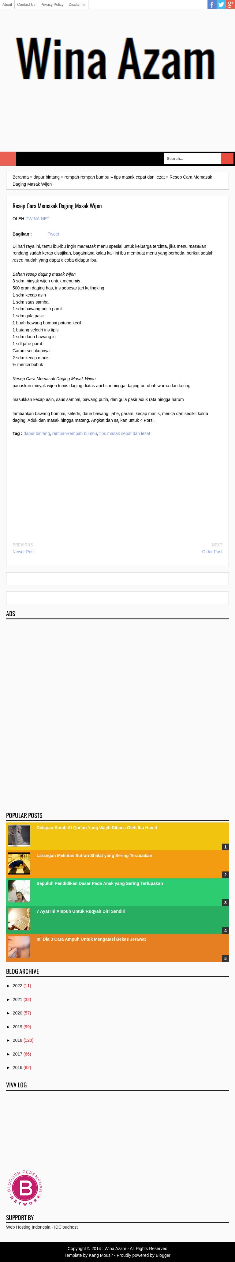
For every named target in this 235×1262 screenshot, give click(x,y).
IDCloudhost (66, 1227)
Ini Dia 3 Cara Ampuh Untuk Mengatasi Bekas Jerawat (91, 939)
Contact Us (26, 4)
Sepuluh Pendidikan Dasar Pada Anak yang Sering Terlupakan (100, 883)
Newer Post (24, 551)
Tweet (53, 234)
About (7, 4)
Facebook (212, 4)
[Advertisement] (117, 129)
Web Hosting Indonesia (28, 1227)
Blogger (163, 1255)
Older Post (212, 551)
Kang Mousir (101, 1255)
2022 (17, 985)
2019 (17, 1026)
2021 (17, 999)
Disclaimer (77, 4)
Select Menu (8, 159)
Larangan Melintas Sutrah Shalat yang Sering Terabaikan (94, 855)
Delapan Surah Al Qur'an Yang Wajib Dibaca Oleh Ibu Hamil (97, 827)
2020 (17, 1013)
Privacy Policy (52, 4)
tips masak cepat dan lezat (124, 433)
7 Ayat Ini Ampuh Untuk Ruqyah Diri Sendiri (81, 911)
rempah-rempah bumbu (74, 433)
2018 (17, 1040)
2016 (17, 1067)
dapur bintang (37, 433)
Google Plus (230, 4)
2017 (17, 1054)
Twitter (221, 4)
